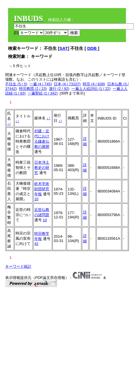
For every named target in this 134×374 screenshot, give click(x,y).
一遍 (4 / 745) (40, 84)
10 (36, 199)
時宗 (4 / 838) (94, 84)
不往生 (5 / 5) (16, 84)
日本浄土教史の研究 (41, 167)
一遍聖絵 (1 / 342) (43, 93)
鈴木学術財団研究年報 (41, 189)
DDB (92, 48)
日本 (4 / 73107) (67, 84)
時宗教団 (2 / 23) (33, 88)
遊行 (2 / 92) (59, 88)
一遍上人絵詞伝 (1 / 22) (91, 88)
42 (36, 243)
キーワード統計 (18, 266)
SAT (63, 48)
